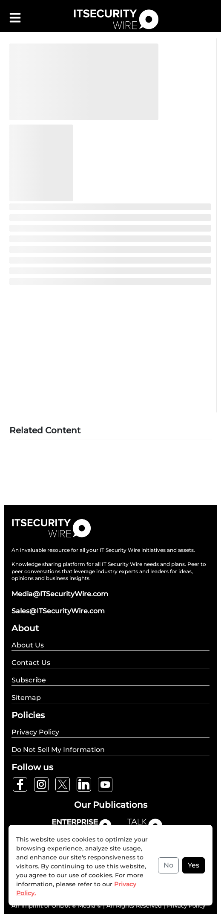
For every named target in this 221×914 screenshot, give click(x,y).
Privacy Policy (186, 905)
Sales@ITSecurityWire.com (58, 611)
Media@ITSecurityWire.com (59, 594)
